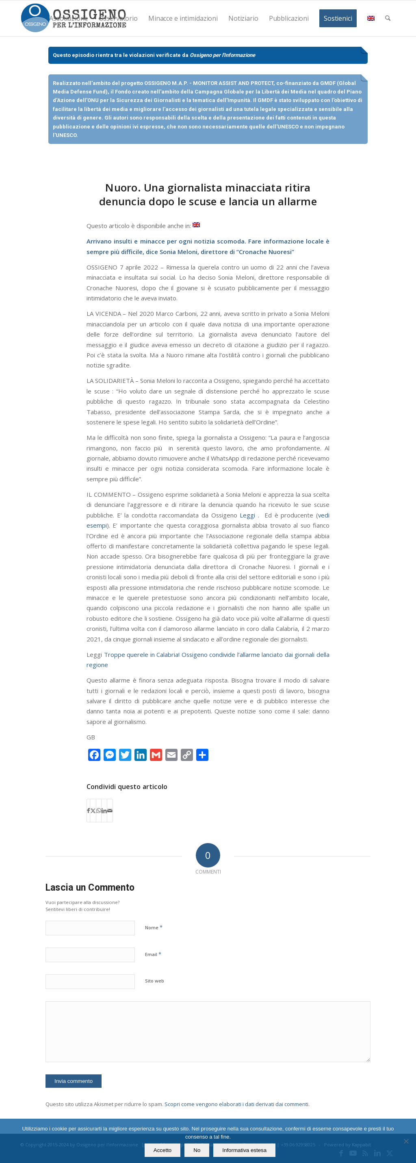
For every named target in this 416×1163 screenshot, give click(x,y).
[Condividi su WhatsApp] (98, 810)
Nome (153, 927)
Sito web (154, 981)
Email (153, 954)
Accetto (162, 1150)
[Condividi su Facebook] (88, 810)
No (196, 1150)
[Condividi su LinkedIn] (104, 810)
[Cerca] (388, 18)
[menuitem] (68, 18)
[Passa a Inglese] (196, 225)
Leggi (247, 515)
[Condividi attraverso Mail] (110, 810)
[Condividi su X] (93, 810)
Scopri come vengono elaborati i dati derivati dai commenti (236, 1104)
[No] (406, 1141)
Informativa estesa (244, 1150)
